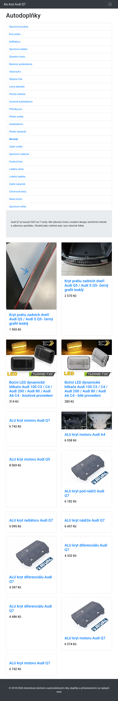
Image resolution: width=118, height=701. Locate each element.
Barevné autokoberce (20, 64)
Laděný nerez (16, 169)
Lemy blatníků (16, 86)
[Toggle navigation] (110, 4)
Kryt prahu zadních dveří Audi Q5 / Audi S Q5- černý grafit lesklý (31, 319)
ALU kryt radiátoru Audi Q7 (31, 520)
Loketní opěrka (17, 176)
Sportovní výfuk (17, 206)
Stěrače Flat (15, 79)
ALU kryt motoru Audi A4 (85, 434)
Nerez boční (15, 199)
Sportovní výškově (19, 154)
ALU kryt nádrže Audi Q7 (85, 520)
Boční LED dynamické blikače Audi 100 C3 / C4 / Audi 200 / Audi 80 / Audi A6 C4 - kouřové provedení (31, 389)
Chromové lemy (17, 191)
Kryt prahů (14, 34)
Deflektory (14, 41)
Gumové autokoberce (20, 101)
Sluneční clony (17, 56)
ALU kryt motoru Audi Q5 (29, 459)
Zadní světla (15, 146)
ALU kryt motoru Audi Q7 (29, 420)
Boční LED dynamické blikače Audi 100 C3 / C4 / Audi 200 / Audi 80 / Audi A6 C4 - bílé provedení (86, 389)
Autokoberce (16, 124)
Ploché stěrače (17, 94)
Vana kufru (15, 71)
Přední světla (16, 116)
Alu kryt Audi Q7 (15, 4)
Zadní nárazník (17, 184)
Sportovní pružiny (18, 26)
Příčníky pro (15, 109)
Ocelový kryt (16, 161)
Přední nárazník (17, 131)
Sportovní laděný (18, 49)
